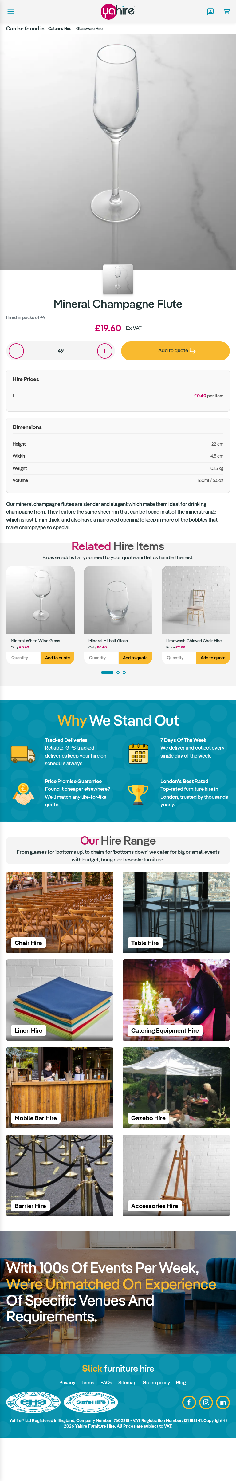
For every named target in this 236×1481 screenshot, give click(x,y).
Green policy (157, 1425)
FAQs (106, 1425)
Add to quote (57, 657)
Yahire (118, 11)
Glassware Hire (89, 28)
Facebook (189, 1445)
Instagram (206, 1445)
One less (16, 351)
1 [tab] (107, 672)
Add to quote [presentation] (177, 350)
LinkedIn (223, 1445)
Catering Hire (59, 28)
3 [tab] (124, 672)
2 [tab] (118, 672)
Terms (86, 1425)
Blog (184, 1425)
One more (104, 351)
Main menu (10, 12)
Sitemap (127, 1425)
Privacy (64, 1425)
